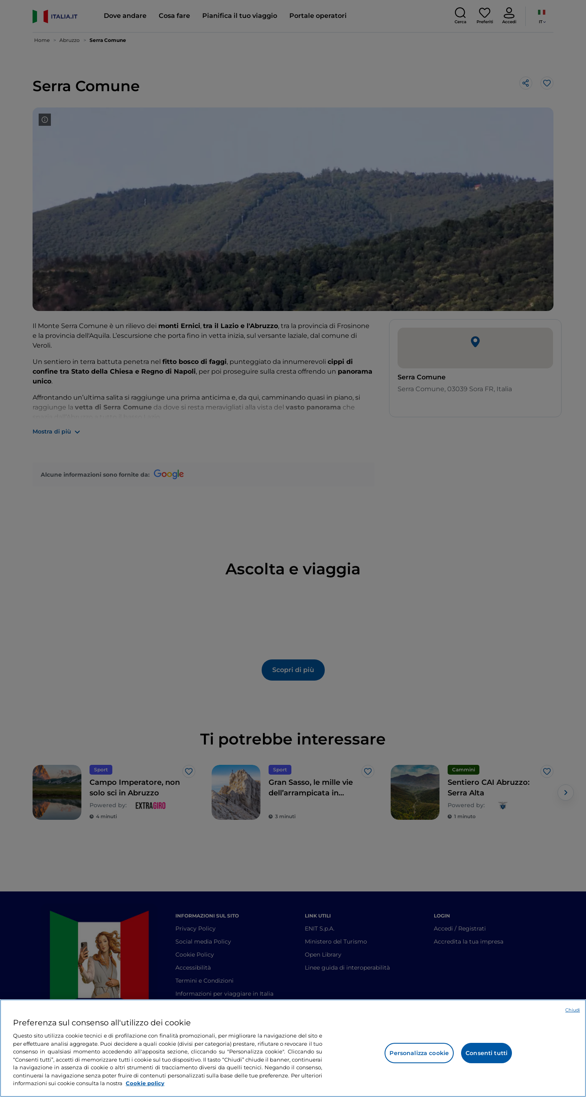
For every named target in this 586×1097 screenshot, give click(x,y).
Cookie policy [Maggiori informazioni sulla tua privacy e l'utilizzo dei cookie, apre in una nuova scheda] (145, 1083)
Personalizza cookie (419, 1053)
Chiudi (572, 1010)
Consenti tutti (486, 1053)
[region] (293, 1048)
